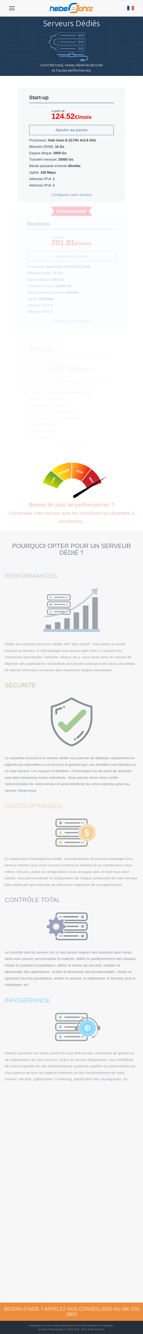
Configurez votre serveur (71, 195)
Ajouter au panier (71, 130)
